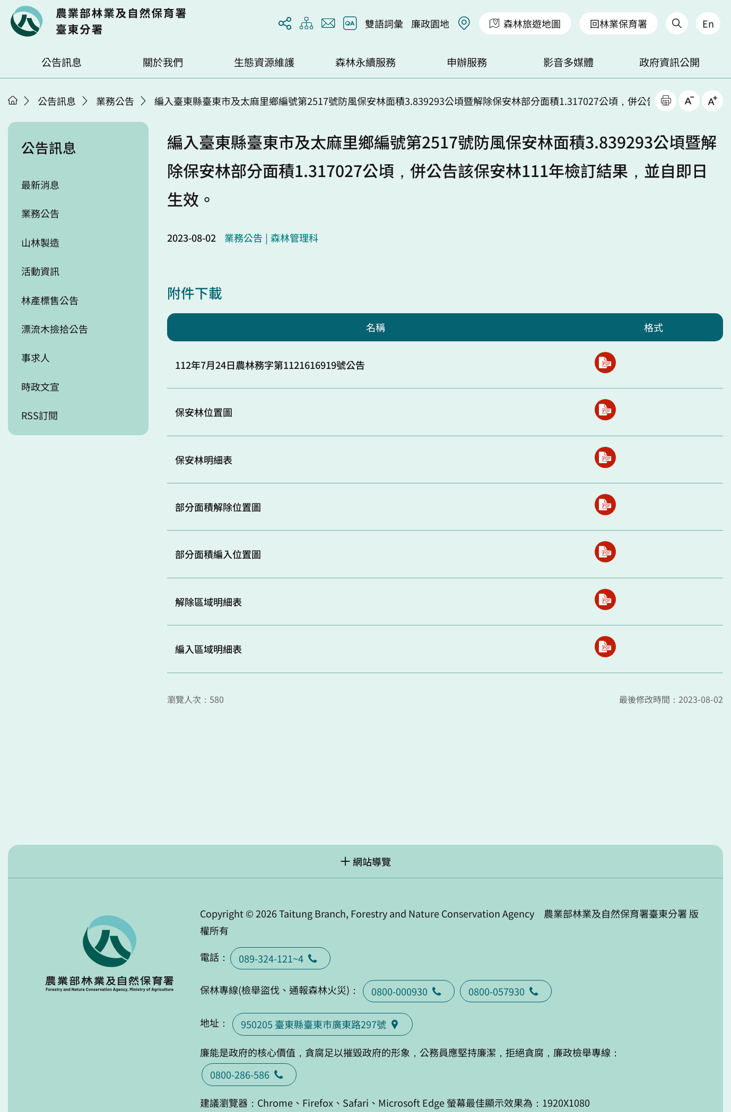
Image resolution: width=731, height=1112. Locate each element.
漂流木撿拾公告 (54, 329)
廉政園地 (430, 23)
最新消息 (40, 184)
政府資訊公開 (669, 62)
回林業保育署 (618, 23)
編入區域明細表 (208, 649)
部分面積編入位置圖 (218, 554)
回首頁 (98, 21)
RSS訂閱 (39, 415)
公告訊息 (61, 62)
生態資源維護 (264, 62)
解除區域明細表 (208, 601)
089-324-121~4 (280, 958)
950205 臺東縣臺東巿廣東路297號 (322, 1024)
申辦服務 (467, 62)
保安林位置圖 (203, 412)
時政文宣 (40, 386)
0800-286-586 (249, 1074)
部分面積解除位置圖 (218, 507)
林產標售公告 (50, 300)
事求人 (35, 357)
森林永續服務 (365, 62)
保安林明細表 (203, 459)
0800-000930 (408, 991)
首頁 (13, 100)
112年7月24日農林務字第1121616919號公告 (270, 365)
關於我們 (163, 62)
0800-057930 (505, 991)
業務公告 (115, 101)
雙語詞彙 (384, 23)
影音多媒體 (568, 62)
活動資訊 (40, 271)
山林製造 (40, 242)
